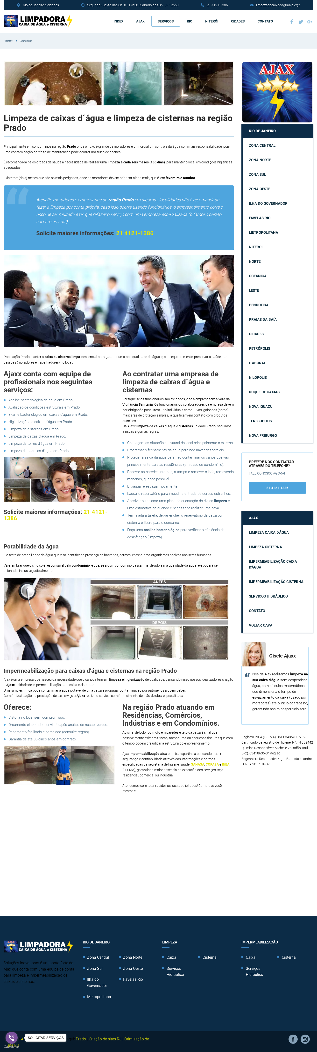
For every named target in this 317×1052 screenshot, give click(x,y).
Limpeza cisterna (265, 546)
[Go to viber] (12, 1038)
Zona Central (262, 144)
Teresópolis (260, 420)
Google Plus (309, 21)
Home (8, 40)
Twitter (300, 21)
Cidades (238, 20)
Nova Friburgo (263, 434)
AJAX (140, 20)
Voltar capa (260, 624)
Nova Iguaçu (261, 405)
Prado (81, 1038)
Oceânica (258, 275)
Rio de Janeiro (262, 130)
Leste (254, 289)
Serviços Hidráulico (268, 595)
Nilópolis (258, 376)
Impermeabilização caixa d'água (273, 563)
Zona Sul (257, 173)
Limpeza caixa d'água (269, 531)
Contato (265, 20)
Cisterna (210, 956)
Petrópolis (259, 347)
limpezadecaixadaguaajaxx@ (278, 5)
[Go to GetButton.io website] (11, 1047)
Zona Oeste (259, 188)
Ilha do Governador (268, 202)
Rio (189, 20)
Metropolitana (263, 231)
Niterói (211, 20)
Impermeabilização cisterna (276, 580)
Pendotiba (258, 304)
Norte (255, 260)
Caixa (171, 956)
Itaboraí (257, 362)
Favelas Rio (259, 217)
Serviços (166, 20)
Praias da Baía (263, 318)
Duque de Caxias (264, 391)
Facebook (291, 21)
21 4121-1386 (217, 5)
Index (118, 20)
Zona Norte (260, 159)
